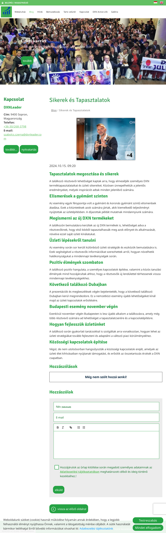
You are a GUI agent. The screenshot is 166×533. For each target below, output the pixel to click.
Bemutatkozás (53, 11)
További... (11, 149)
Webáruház (20, 11)
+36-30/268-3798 (15, 126)
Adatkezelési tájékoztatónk (96, 528)
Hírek (40, 11)
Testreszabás (148, 520)
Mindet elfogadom (148, 528)
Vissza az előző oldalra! (72, 509)
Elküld (59, 490)
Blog (31, 11)
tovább (27, 60)
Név (63, 406)
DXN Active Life (100, 11)
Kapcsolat (84, 11)
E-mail (60, 417)
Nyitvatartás (29, 149)
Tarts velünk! (70, 11)
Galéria (114, 11)
